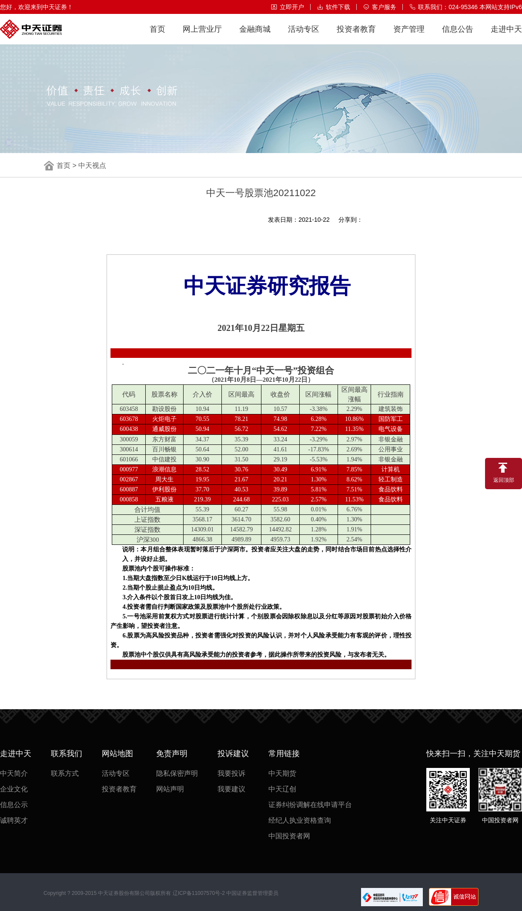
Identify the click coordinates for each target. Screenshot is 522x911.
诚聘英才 (14, 820)
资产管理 (409, 34)
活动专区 (303, 34)
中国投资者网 (289, 836)
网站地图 (117, 753)
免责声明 (171, 753)
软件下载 (333, 6)
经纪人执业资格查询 (299, 820)
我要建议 (231, 789)
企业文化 (14, 789)
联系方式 (65, 773)
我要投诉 (231, 773)
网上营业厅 (202, 34)
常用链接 (284, 753)
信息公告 (457, 34)
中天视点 (92, 165)
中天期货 (282, 773)
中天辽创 (282, 789)
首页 (157, 34)
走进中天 (506, 34)
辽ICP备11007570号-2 (199, 893)
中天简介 (14, 773)
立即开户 (287, 6)
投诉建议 (233, 753)
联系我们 (66, 753)
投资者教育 (356, 34)
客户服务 (379, 6)
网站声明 (170, 789)
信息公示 (14, 804)
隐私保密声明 (177, 773)
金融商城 (255, 34)
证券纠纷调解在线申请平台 (310, 804)
